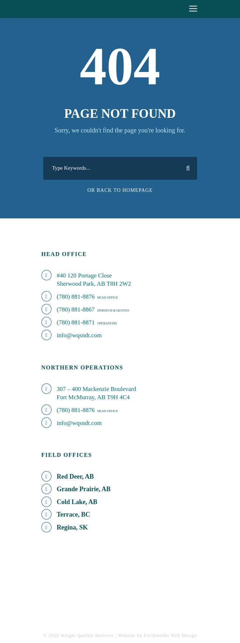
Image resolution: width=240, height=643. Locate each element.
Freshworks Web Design (170, 635)
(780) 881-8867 (76, 309)
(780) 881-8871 (76, 322)
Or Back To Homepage (120, 190)
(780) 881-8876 (76, 296)
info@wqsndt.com (79, 335)
